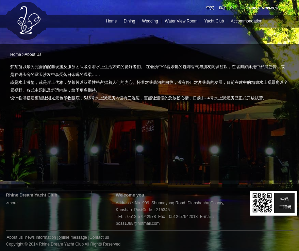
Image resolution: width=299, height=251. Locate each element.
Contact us (99, 237)
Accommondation (246, 21)
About (29, 54)
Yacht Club (214, 21)
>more (12, 203)
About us (15, 237)
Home (111, 21)
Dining (129, 21)
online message (73, 237)
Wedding (150, 21)
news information (40, 237)
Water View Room (181, 21)
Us (38, 54)
